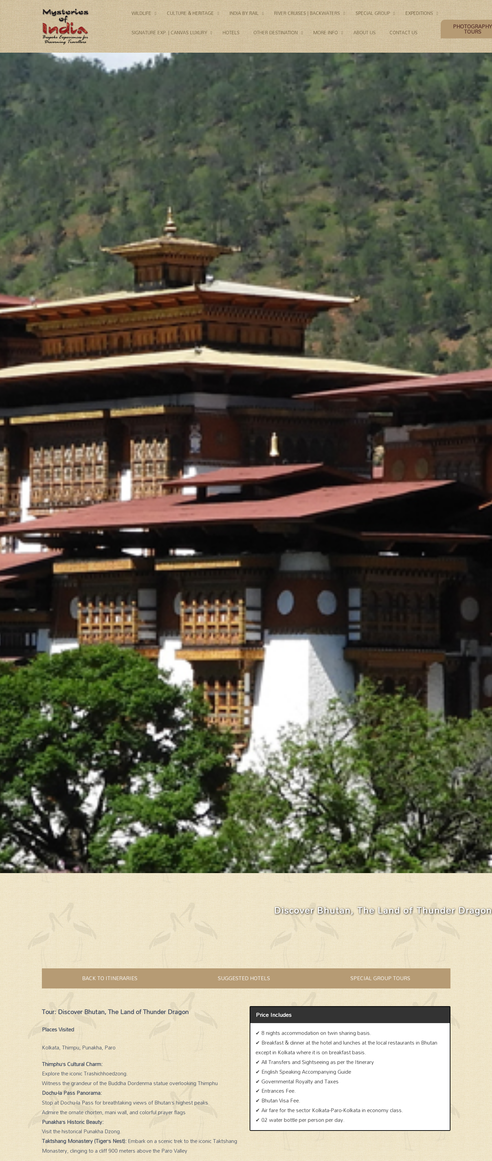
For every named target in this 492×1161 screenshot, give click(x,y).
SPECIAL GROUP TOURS (380, 978)
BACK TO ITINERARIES (109, 978)
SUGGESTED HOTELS (244, 978)
